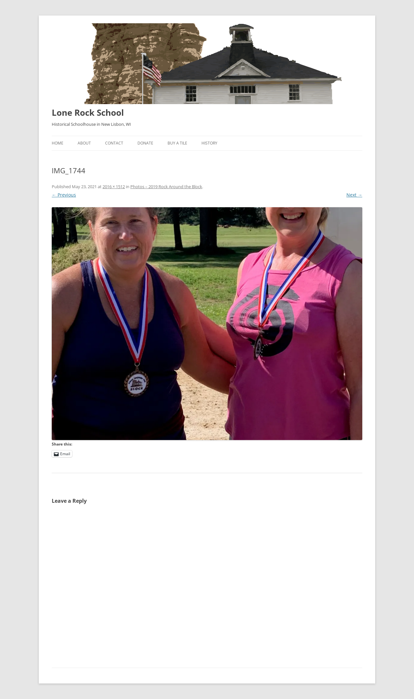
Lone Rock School (88, 112)
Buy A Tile (177, 143)
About (84, 143)
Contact (114, 143)
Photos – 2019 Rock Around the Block (166, 186)
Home (57, 143)
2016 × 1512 (114, 186)
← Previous (64, 195)
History (209, 143)
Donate (145, 143)
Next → (354, 195)
